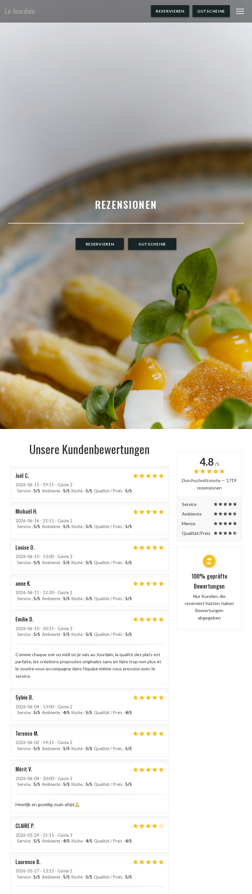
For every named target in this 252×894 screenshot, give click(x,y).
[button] (240, 11)
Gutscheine (211, 11)
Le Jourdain (20, 11)
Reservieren (170, 11)
